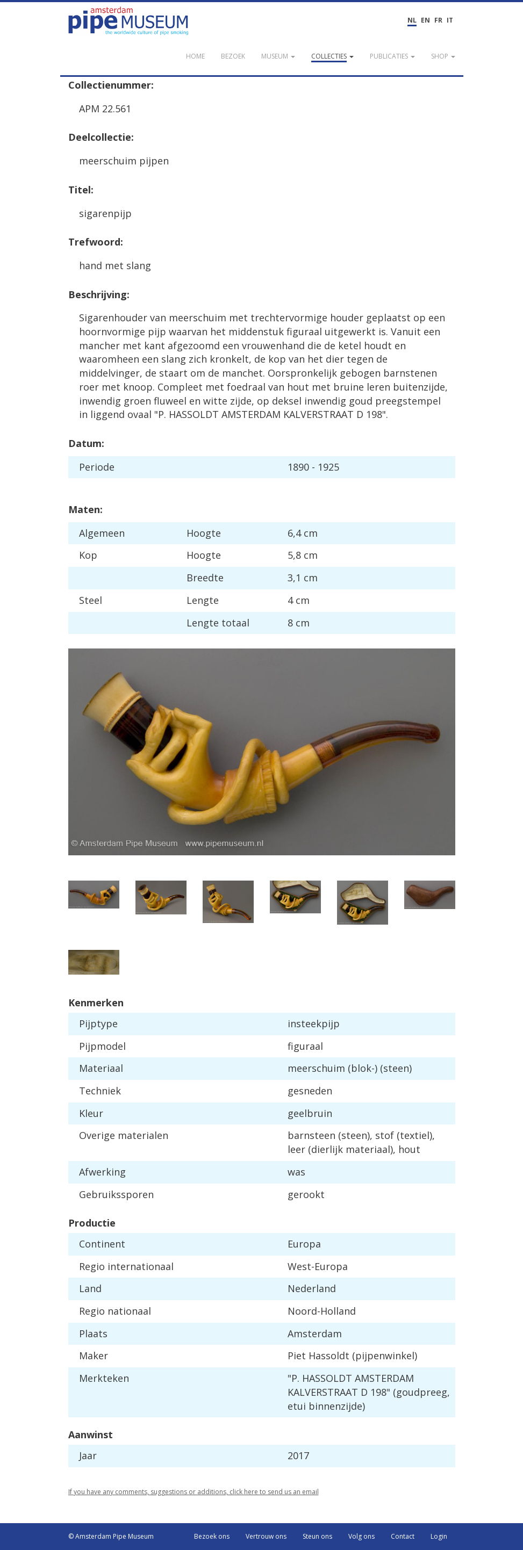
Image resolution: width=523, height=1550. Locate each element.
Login (439, 1536)
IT (450, 20)
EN (425, 20)
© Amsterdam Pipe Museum (111, 1536)
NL (412, 20)
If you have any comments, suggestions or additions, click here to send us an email (193, 1491)
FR (438, 20)
